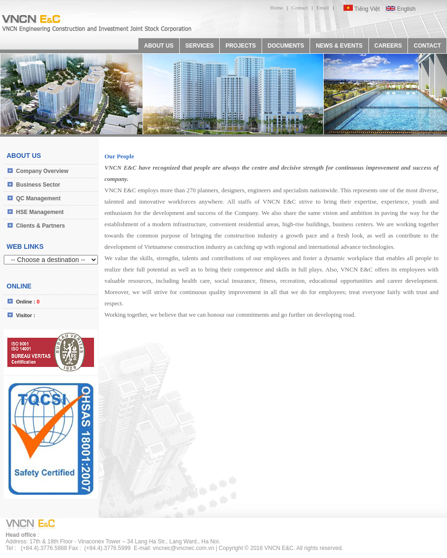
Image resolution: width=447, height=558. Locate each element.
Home (276, 7)
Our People (119, 156)
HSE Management (40, 212)
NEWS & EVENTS (339, 45)
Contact (300, 7)
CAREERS (388, 45)
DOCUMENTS (286, 45)
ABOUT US (159, 45)
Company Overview (42, 171)
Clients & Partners (40, 225)
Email (323, 7)
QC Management (38, 198)
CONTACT (427, 45)
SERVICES (199, 45)
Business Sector (38, 184)
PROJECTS (240, 45)
